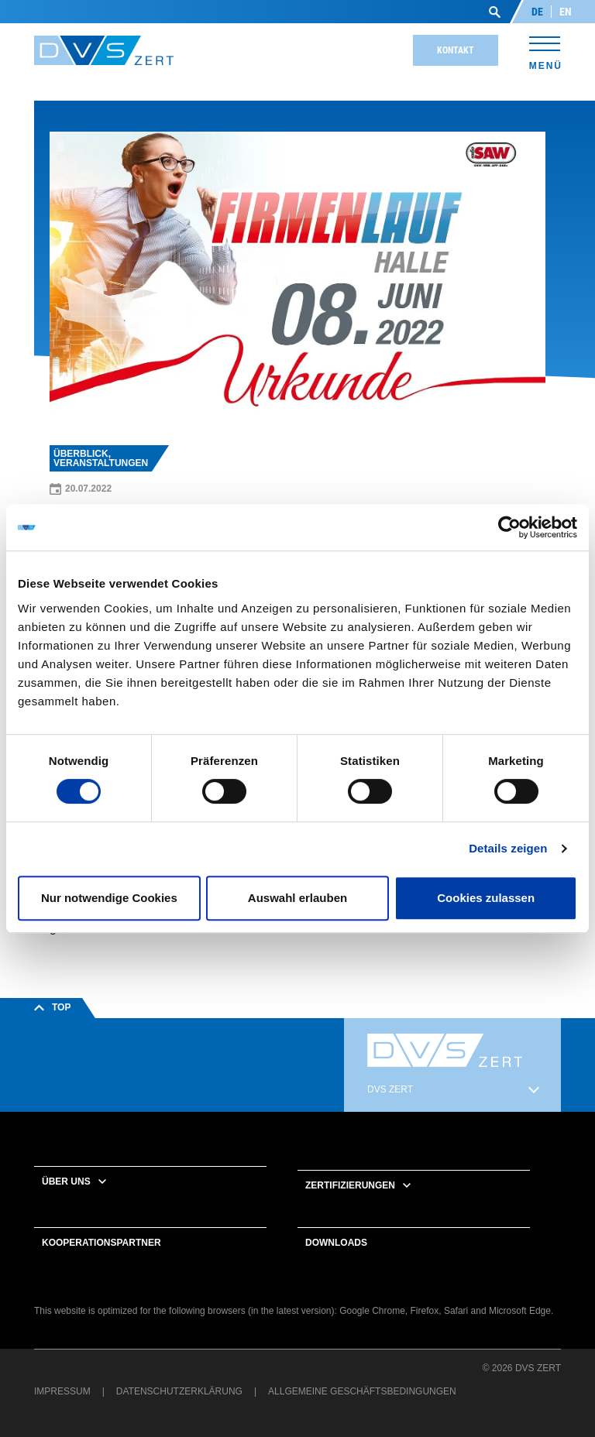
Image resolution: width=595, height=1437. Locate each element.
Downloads (336, 1242)
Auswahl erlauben (297, 897)
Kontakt (455, 50)
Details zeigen (508, 848)
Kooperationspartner (101, 1242)
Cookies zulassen (486, 897)
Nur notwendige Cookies (109, 897)
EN (565, 11)
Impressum (62, 1391)
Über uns (66, 1181)
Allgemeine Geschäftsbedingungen (362, 1391)
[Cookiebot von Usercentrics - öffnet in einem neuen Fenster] (509, 527)
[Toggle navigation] (545, 51)
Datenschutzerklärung (179, 1391)
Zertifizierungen (350, 1185)
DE (537, 11)
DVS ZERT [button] (390, 1089)
